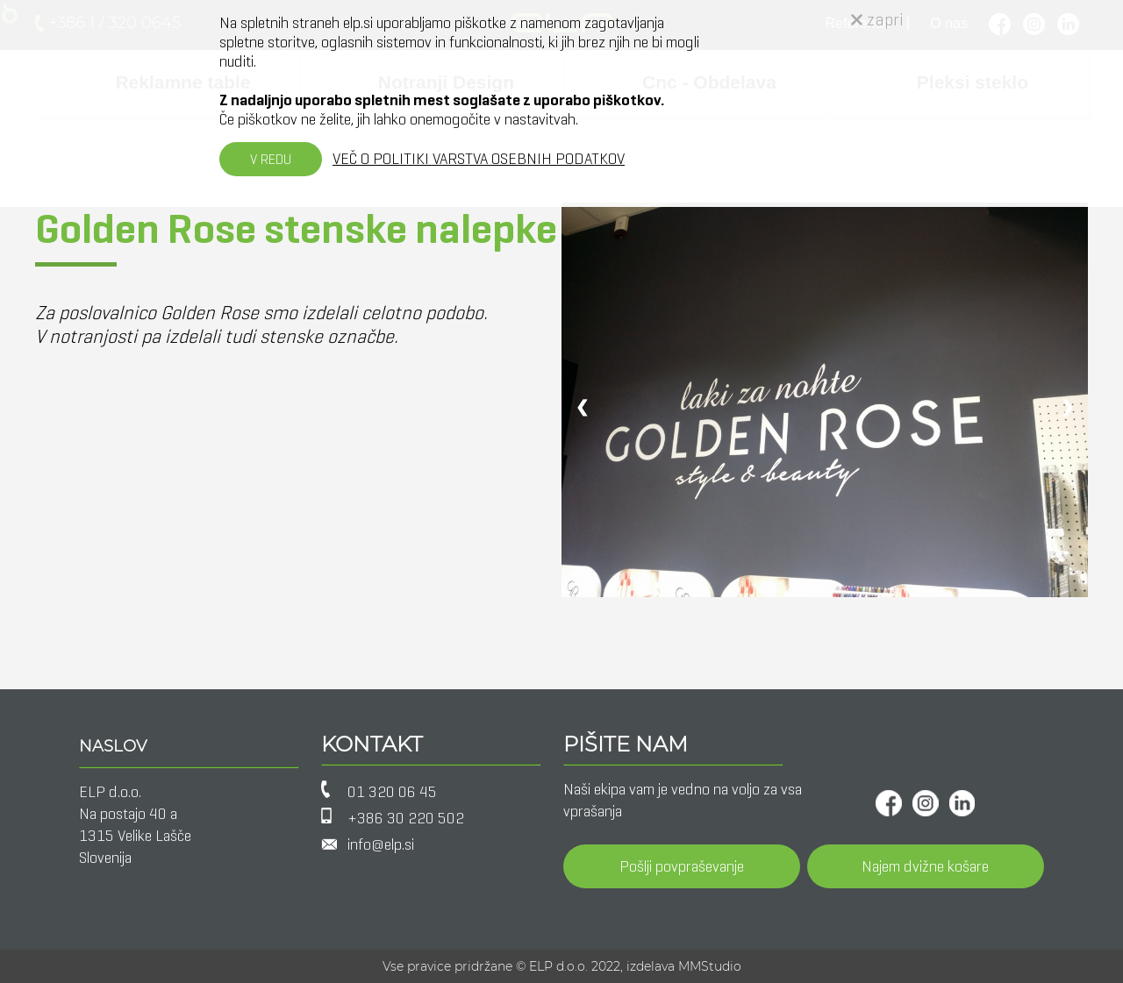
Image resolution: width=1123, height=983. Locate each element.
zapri (877, 20)
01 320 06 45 (392, 791)
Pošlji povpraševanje (681, 866)
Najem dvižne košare (925, 866)
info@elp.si (380, 844)
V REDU (270, 159)
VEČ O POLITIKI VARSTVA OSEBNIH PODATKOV (479, 158)
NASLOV (113, 746)
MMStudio (709, 966)
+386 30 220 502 (405, 818)
